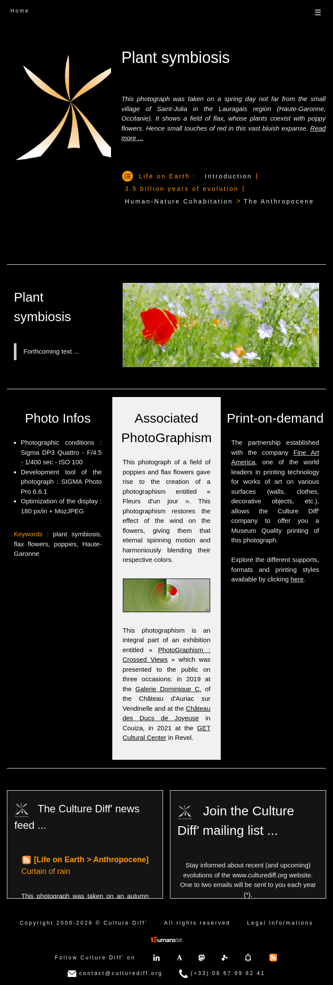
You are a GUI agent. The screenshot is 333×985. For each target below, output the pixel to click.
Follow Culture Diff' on (95, 958)
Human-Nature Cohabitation (179, 201)
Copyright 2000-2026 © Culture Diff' (83, 923)
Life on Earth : (167, 176)
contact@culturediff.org (115, 973)
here (297, 579)
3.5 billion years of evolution (182, 188)
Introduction (228, 176)
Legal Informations (280, 923)
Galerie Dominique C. (168, 689)
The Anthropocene (279, 201)
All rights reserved (197, 923)
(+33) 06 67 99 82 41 (222, 973)
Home (19, 11)
